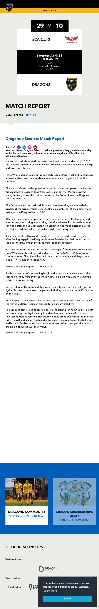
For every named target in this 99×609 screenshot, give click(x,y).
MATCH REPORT (14, 115)
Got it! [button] (67, 598)
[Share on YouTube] (35, 147)
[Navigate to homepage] (9, 7)
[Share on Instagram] (30, 147)
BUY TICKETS (49, 10)
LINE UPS (31, 115)
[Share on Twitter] (24, 147)
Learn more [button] (50, 591)
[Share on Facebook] (19, 147)
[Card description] (26, 501)
